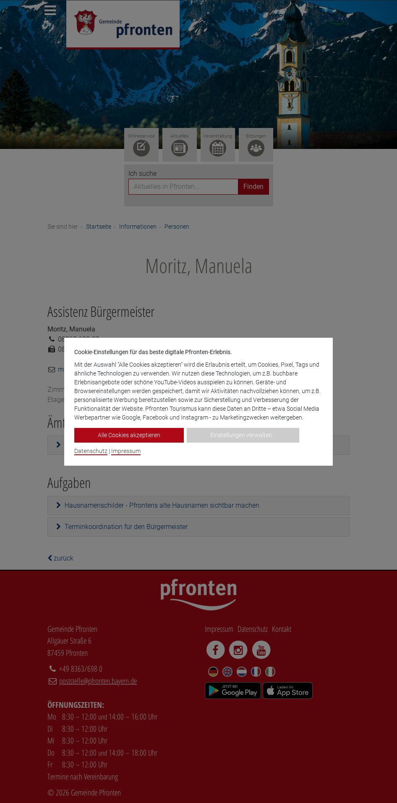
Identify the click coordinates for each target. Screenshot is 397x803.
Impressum (126, 451)
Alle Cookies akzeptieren (129, 435)
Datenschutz (90, 451)
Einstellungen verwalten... (243, 435)
